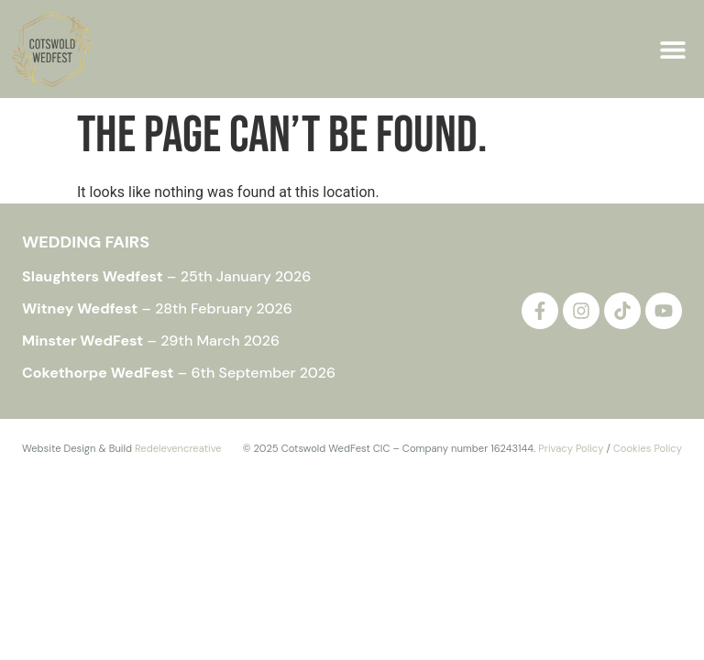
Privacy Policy (570, 448)
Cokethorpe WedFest (98, 372)
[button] (672, 49)
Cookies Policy (647, 448)
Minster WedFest (82, 340)
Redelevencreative (178, 448)
